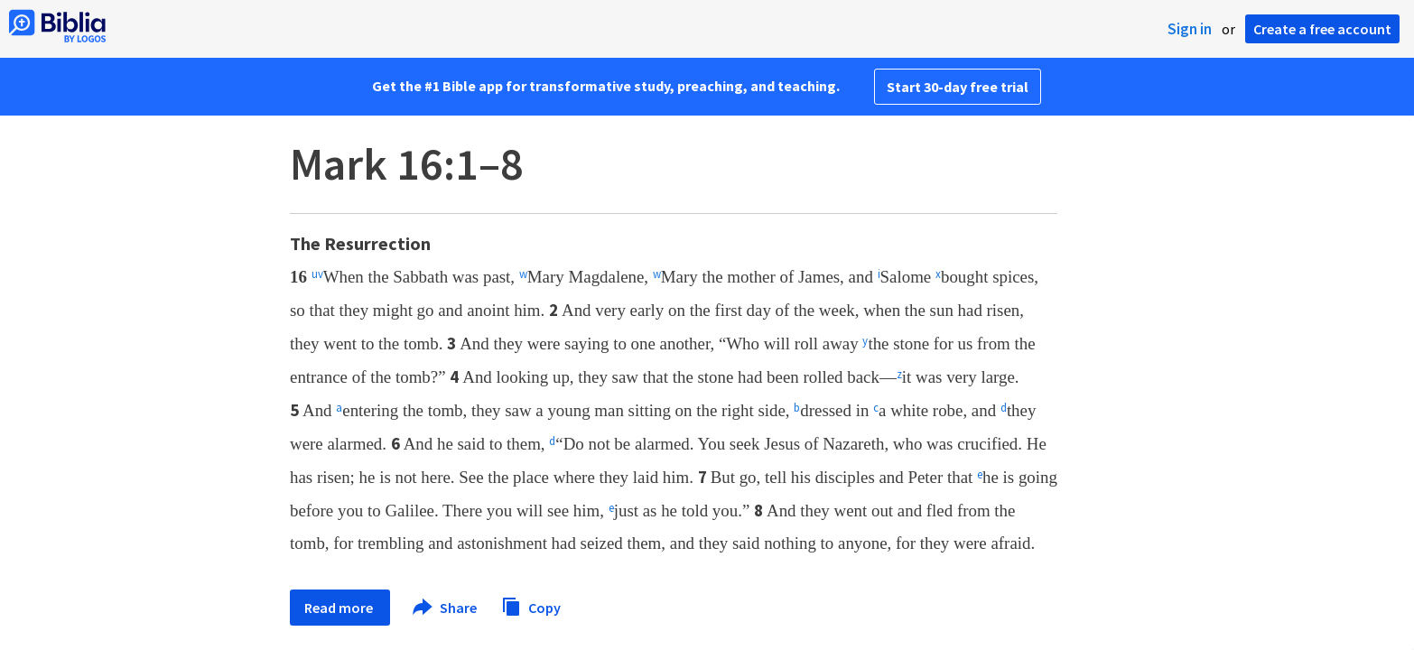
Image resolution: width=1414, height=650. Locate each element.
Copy (531, 605)
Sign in (1189, 29)
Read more (340, 608)
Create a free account (1322, 29)
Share (445, 608)
